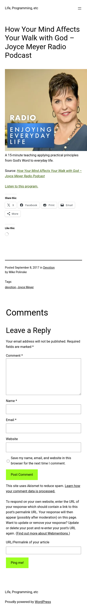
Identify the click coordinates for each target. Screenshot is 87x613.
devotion (10, 287)
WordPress (43, 602)
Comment (14, 356)
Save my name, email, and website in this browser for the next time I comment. (41, 460)
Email (11, 420)
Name (11, 401)
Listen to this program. (21, 186)
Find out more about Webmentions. (43, 533)
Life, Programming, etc (21, 8)
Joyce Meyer (25, 287)
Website (12, 439)
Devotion (49, 267)
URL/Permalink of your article (27, 542)
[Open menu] (79, 8)
